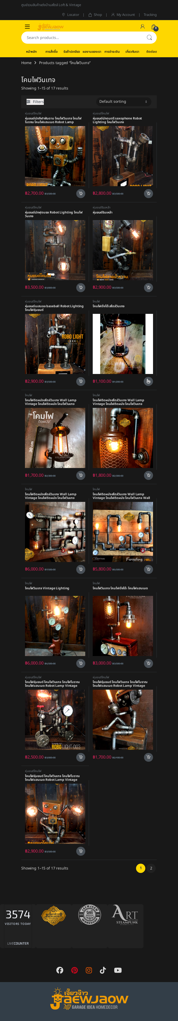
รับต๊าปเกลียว (71, 51)
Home (26, 63)
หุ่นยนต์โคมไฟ (33, 113)
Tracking (150, 14)
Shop (95, 14)
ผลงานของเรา (92, 51)
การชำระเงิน (112, 51)
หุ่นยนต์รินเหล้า (101, 207)
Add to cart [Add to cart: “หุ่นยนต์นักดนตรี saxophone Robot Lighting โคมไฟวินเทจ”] (148, 193)
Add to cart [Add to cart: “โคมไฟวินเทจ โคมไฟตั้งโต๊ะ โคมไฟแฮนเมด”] (148, 663)
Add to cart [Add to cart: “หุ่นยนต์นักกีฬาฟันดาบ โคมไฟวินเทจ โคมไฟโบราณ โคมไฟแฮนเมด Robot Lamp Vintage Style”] (80, 193)
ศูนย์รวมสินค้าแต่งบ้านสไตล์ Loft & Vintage (51, 5)
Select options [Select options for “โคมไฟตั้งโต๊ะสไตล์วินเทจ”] (148, 381)
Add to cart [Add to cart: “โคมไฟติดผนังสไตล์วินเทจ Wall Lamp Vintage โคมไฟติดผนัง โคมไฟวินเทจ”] (80, 475)
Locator (70, 14)
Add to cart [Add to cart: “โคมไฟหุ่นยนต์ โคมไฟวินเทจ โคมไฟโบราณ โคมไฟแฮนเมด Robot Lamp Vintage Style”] (80, 757)
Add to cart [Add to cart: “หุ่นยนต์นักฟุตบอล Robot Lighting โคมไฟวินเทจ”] (80, 287)
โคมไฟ (96, 301)
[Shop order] (123, 101)
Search (149, 38)
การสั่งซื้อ (51, 51)
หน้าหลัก (31, 51)
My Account (123, 14)
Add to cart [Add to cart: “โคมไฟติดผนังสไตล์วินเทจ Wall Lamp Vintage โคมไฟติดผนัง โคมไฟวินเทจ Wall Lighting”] (148, 569)
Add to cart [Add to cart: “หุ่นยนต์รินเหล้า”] (148, 287)
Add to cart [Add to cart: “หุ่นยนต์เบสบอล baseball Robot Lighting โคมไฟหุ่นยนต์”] (80, 381)
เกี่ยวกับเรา (132, 51)
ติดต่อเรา (152, 51)
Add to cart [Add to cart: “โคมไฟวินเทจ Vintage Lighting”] (80, 663)
